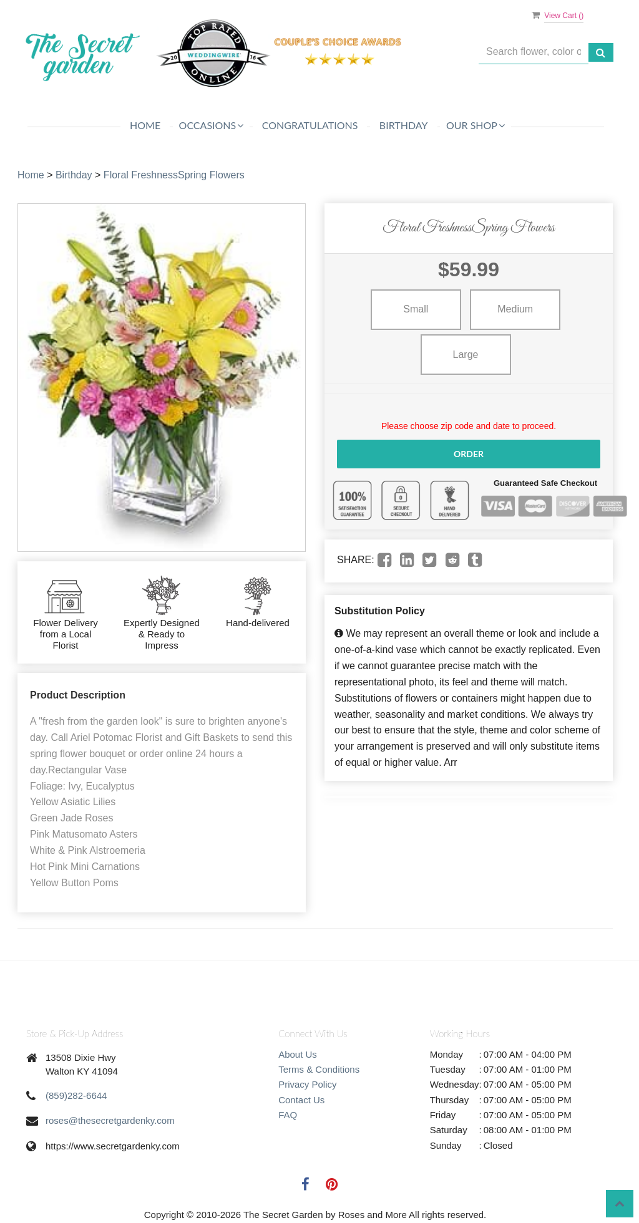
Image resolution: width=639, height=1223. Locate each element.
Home (145, 125)
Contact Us (301, 1100)
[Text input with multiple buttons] (533, 52)
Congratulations (310, 125)
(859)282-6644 (76, 1095)
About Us (297, 1054)
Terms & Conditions (318, 1069)
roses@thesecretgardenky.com (110, 1120)
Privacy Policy (307, 1084)
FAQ (287, 1114)
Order (469, 453)
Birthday (403, 125)
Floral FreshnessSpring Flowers (174, 175)
